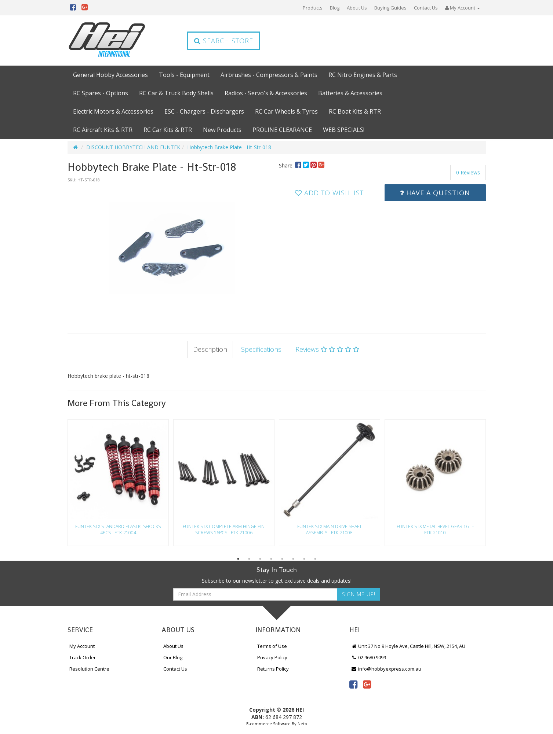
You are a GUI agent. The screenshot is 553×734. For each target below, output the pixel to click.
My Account (82, 646)
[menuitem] (299, 165)
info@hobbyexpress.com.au (386, 668)
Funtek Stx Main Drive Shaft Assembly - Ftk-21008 (329, 529)
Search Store (223, 40)
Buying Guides (390, 7)
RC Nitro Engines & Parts (362, 75)
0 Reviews (468, 172)
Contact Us (426, 7)
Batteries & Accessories (350, 93)
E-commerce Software (268, 723)
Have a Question (435, 192)
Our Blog (172, 657)
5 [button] (282, 559)
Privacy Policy (272, 657)
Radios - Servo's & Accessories (266, 93)
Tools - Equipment (184, 75)
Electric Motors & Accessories (113, 111)
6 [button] (293, 559)
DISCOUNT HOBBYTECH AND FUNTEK (133, 147)
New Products (222, 130)
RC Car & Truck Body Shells (176, 93)
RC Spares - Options (100, 93)
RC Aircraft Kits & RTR (102, 130)
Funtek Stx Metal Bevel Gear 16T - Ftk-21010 (435, 529)
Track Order (82, 657)
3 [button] (260, 559)
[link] (353, 684)
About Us (357, 7)
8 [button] (315, 559)
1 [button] (238, 559)
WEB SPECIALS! (343, 130)
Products (313, 7)
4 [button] (271, 559)
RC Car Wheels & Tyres (286, 111)
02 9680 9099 (368, 657)
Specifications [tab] (261, 349)
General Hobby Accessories (110, 75)
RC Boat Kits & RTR (355, 111)
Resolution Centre (89, 668)
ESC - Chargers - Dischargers (204, 111)
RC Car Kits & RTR (167, 130)
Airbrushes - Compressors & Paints (269, 75)
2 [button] (249, 559)
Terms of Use (272, 646)
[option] (171, 251)
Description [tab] (210, 349)
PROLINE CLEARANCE (282, 130)
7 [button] (304, 559)
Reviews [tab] (327, 349)
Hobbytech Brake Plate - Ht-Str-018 (229, 147)
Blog (334, 7)
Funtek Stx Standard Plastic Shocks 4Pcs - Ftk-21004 (118, 529)
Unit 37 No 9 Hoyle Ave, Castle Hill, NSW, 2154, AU (408, 646)
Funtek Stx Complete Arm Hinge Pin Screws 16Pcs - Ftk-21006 (224, 529)
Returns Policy (273, 668)
